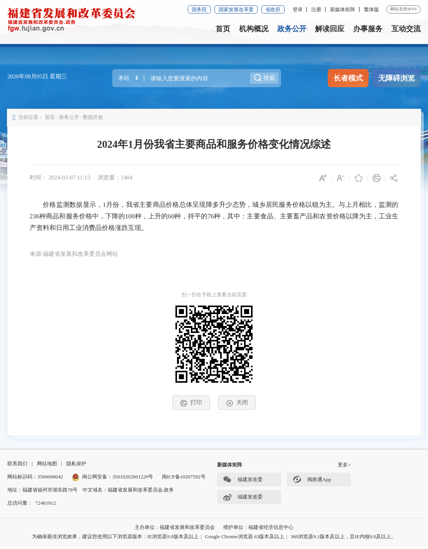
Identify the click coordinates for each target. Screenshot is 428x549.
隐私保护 (76, 466)
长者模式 (348, 78)
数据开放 (94, 118)
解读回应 (329, 29)
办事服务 (368, 29)
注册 (316, 9)
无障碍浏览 (396, 78)
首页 (223, 29)
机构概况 (253, 29)
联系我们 (17, 466)
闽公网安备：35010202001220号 (112, 480)
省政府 (272, 9)
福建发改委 (243, 482)
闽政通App (312, 482)
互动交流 (406, 29)
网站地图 (47, 466)
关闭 (237, 404)
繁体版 (371, 9)
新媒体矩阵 (342, 9)
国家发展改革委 (236, 9)
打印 (191, 404)
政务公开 (292, 29)
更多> (344, 468)
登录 (298, 9)
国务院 (199, 9)
